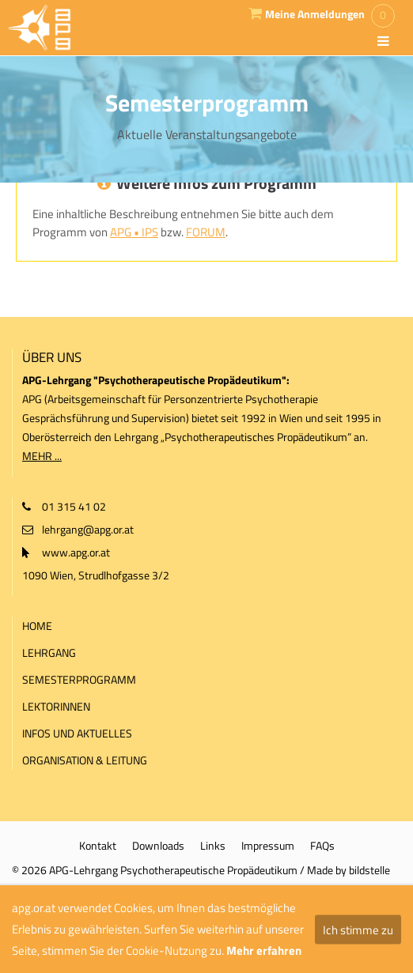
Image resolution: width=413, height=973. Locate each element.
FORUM (205, 232)
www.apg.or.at (76, 552)
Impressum (267, 845)
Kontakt (97, 845)
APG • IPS (134, 232)
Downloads (158, 845)
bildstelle (369, 870)
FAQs (322, 845)
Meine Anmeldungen (315, 14)
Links (212, 845)
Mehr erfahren (263, 950)
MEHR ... (42, 455)
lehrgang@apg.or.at (88, 529)
